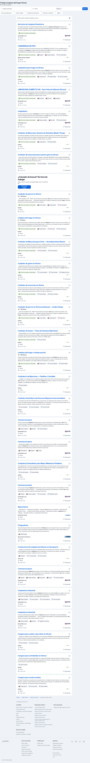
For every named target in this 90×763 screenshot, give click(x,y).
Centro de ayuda (25, 745)
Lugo (17, 714)
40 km (59, 9)
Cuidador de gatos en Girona (29, 265)
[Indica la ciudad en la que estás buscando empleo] (46, 9)
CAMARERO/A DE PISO (27, 46)
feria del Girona (38, 714)
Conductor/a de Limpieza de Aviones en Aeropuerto (38, 548)
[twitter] (80, 741)
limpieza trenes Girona (40, 724)
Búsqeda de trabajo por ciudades (23, 735)
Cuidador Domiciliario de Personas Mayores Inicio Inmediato (41, 400)
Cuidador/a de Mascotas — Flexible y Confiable (36, 378)
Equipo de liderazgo (26, 749)
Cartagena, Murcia (20, 718)
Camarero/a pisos (25, 421)
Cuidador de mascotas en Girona (31, 287)
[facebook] (72, 741)
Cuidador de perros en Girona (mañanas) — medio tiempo (40, 308)
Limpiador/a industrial (26, 592)
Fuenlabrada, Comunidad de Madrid (24, 712)
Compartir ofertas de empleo (43, 745)
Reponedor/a (23, 508)
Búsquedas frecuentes (23, 703)
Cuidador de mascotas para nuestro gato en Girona (38, 155)
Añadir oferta (40, 743)
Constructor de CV (57, 755)
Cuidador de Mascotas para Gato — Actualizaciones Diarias (41, 243)
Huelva (17, 720)
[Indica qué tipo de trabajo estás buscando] (15, 9)
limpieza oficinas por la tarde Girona (43, 712)
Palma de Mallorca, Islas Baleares (23, 724)
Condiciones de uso (57, 747)
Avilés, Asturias (19, 722)
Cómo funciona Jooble (27, 751)
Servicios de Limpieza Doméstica (31, 24)
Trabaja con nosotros (26, 755)
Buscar (85, 8)
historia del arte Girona (40, 728)
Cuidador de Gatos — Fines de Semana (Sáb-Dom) (38, 332)
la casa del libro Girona (40, 708)
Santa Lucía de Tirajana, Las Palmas (24, 708)
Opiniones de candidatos (27, 753)
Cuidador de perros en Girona (29, 195)
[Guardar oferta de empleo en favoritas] (69, 24)
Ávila (17, 716)
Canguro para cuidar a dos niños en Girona (34, 635)
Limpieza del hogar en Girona (29, 219)
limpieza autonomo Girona (40, 716)
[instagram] (76, 741)
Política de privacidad (57, 749)
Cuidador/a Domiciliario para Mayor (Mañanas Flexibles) (40, 465)
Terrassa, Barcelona (20, 710)
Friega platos (23, 527)
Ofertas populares (20, 733)
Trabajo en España (57, 745)
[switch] (70, 18)
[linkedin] (83, 741)
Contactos (24, 747)
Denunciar (66, 40)
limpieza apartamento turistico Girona (43, 710)
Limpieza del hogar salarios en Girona (62, 708)
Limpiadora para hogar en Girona (31, 68)
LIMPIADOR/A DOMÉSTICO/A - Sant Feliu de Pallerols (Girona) (42, 89)
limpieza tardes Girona (40, 718)
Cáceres (18, 726)
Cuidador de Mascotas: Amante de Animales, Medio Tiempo (41, 133)
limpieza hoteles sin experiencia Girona (43, 726)
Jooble (10, 760)
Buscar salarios (56, 753)
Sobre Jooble (24, 743)
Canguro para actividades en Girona (32, 657)
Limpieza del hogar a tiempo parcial (32, 354)
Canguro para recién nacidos (29, 679)
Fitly (54, 756)
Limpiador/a (22, 111)
